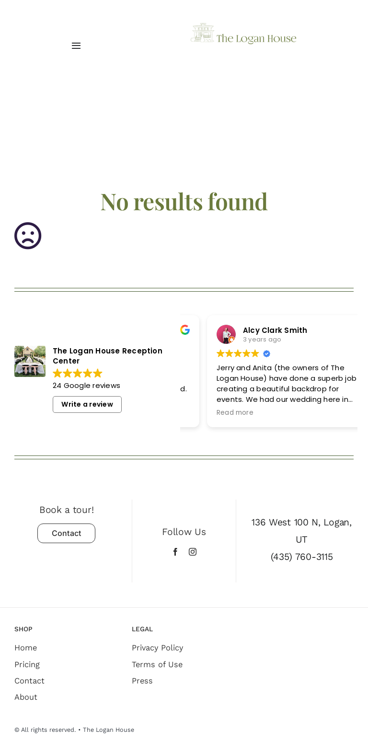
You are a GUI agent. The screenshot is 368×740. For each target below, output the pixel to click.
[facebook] (175, 552)
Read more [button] (300, 413)
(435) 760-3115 (302, 556)
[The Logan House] (244, 27)
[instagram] (192, 552)
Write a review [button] (87, 404)
